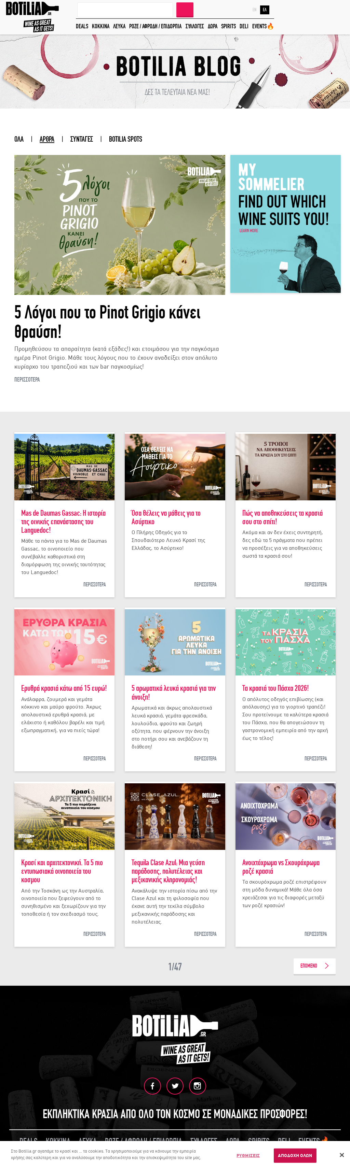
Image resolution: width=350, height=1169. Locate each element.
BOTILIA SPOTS (125, 139)
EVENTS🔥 (263, 26)
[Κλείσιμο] (342, 1155)
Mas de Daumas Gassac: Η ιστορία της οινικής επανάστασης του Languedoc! (63, 522)
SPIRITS (228, 26)
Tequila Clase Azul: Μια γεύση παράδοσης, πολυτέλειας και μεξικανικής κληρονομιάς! (168, 871)
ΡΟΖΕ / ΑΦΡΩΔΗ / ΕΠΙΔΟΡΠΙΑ (155, 26)
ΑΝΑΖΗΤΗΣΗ (184, 9)
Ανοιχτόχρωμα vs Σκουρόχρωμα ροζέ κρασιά (281, 866)
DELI (244, 26)
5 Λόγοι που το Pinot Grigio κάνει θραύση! (107, 322)
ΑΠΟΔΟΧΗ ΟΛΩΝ (295, 1155)
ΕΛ (265, 10)
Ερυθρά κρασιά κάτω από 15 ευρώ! (64, 688)
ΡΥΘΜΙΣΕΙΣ (248, 1155)
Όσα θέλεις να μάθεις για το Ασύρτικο (166, 517)
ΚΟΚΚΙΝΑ (100, 26)
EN (254, 10)
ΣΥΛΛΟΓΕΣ (195, 26)
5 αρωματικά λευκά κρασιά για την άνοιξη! (174, 692)
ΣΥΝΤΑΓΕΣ (81, 139)
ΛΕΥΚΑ (119, 26)
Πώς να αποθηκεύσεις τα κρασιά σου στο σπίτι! (282, 517)
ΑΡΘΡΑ (47, 139)
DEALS (82, 26)
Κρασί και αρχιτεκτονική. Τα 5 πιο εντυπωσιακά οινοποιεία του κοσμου (62, 871)
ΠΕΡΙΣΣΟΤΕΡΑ (27, 379)
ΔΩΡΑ (212, 26)
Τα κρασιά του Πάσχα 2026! (275, 688)
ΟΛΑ (19, 139)
